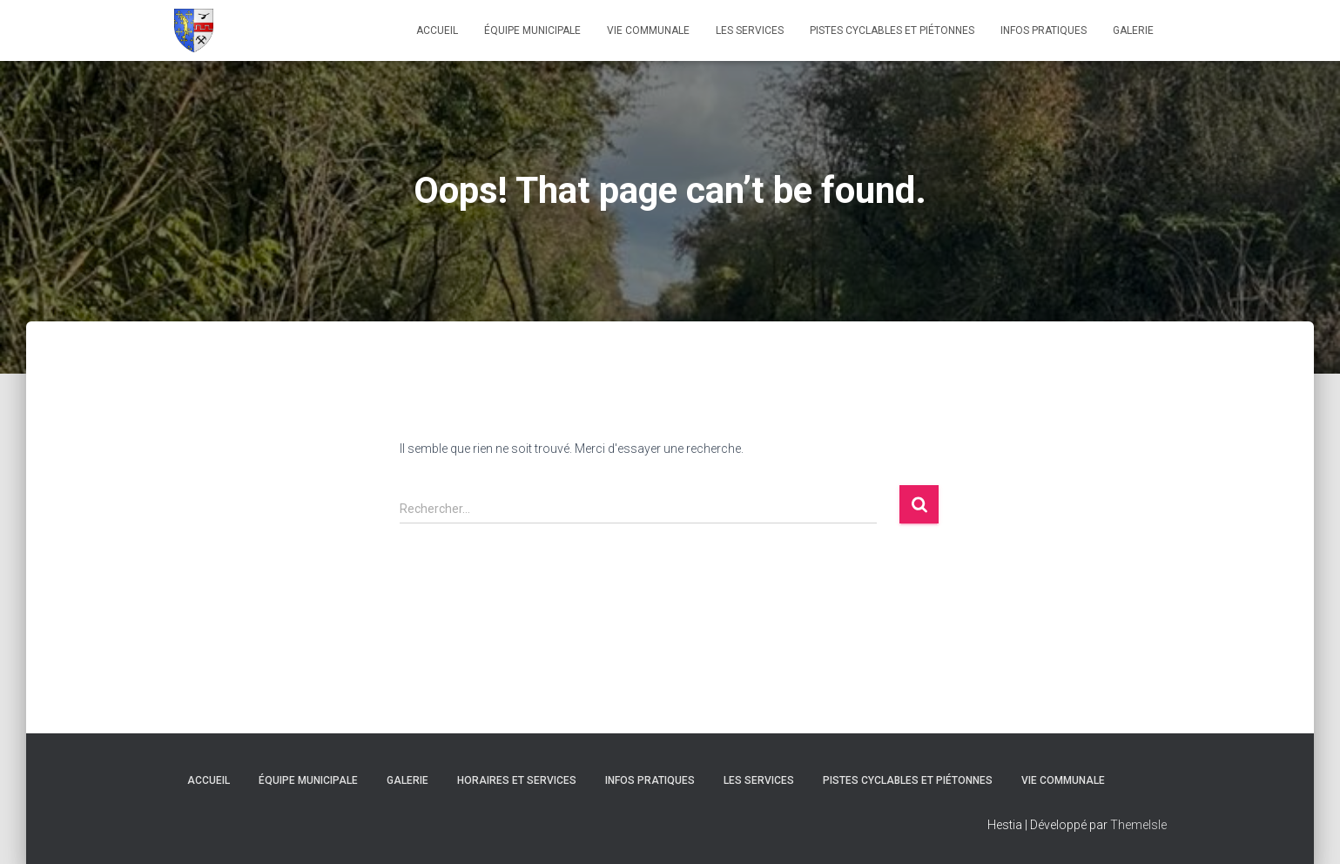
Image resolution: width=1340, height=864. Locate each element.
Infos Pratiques (1043, 30)
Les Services (750, 30)
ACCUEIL (437, 30)
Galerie (1133, 30)
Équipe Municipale (532, 30)
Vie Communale (648, 30)
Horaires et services (516, 780)
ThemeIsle (1138, 825)
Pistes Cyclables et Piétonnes (892, 30)
